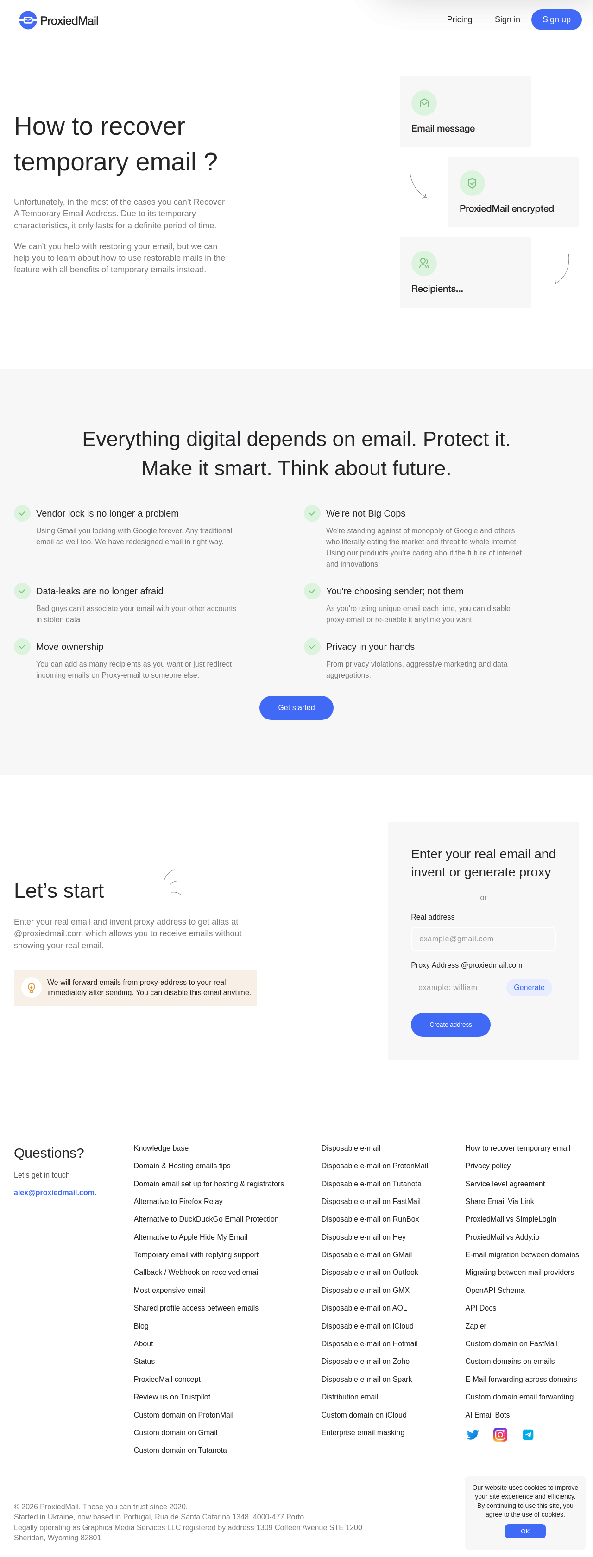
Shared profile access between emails (196, 1308)
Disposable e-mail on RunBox (370, 1219)
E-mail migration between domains (522, 1255)
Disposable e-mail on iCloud (368, 1326)
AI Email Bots (488, 1415)
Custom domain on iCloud (364, 1415)
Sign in (507, 19)
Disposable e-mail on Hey (364, 1237)
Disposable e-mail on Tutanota (372, 1184)
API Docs (481, 1308)
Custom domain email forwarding (520, 1397)
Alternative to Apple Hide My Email (190, 1237)
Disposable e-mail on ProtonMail (375, 1166)
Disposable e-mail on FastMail (371, 1201)
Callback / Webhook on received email (197, 1272)
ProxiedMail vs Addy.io (503, 1237)
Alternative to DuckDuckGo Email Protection (206, 1219)
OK (525, 1531)
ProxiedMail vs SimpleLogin (511, 1219)
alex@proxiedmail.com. (55, 1193)
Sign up (557, 19)
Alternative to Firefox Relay (178, 1201)
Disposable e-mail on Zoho (366, 1361)
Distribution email (350, 1397)
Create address (451, 1024)
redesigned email (154, 542)
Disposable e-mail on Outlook (370, 1272)
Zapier (476, 1326)
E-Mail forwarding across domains (521, 1379)
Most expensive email (169, 1290)
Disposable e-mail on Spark (367, 1379)
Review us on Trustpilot (172, 1397)
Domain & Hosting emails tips (182, 1166)
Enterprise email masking (363, 1433)
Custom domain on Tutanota (180, 1450)
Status (144, 1361)
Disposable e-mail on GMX (366, 1290)
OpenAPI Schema (495, 1290)
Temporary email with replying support (196, 1255)
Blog (141, 1326)
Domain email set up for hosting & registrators (209, 1184)
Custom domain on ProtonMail (183, 1415)
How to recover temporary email (518, 1148)
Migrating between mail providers (520, 1272)
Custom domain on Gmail (176, 1433)
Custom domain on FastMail (512, 1344)
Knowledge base (161, 1148)
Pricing (460, 19)
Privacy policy (488, 1166)
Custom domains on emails (510, 1361)
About (143, 1344)
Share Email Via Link (500, 1201)
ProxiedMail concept (167, 1379)
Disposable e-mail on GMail (367, 1255)
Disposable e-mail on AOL (364, 1308)
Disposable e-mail (351, 1148)
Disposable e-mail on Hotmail (370, 1344)
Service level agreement (505, 1184)
